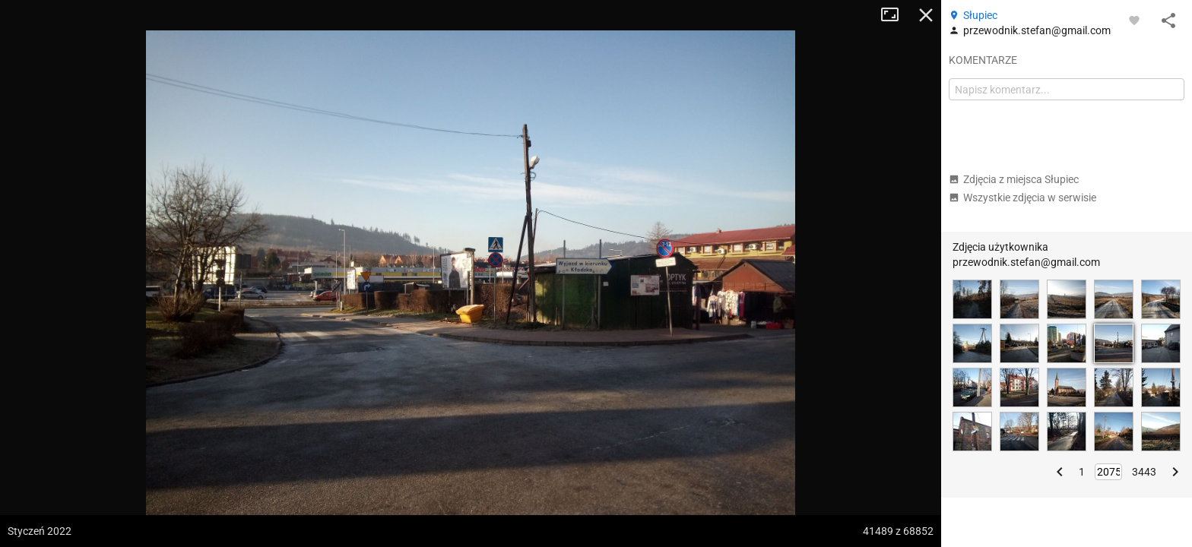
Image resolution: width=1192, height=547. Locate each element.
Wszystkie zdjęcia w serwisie (1022, 197)
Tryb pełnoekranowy (895, 15)
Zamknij (926, 15)
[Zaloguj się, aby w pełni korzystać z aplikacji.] (1134, 20)
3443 (1144, 472)
